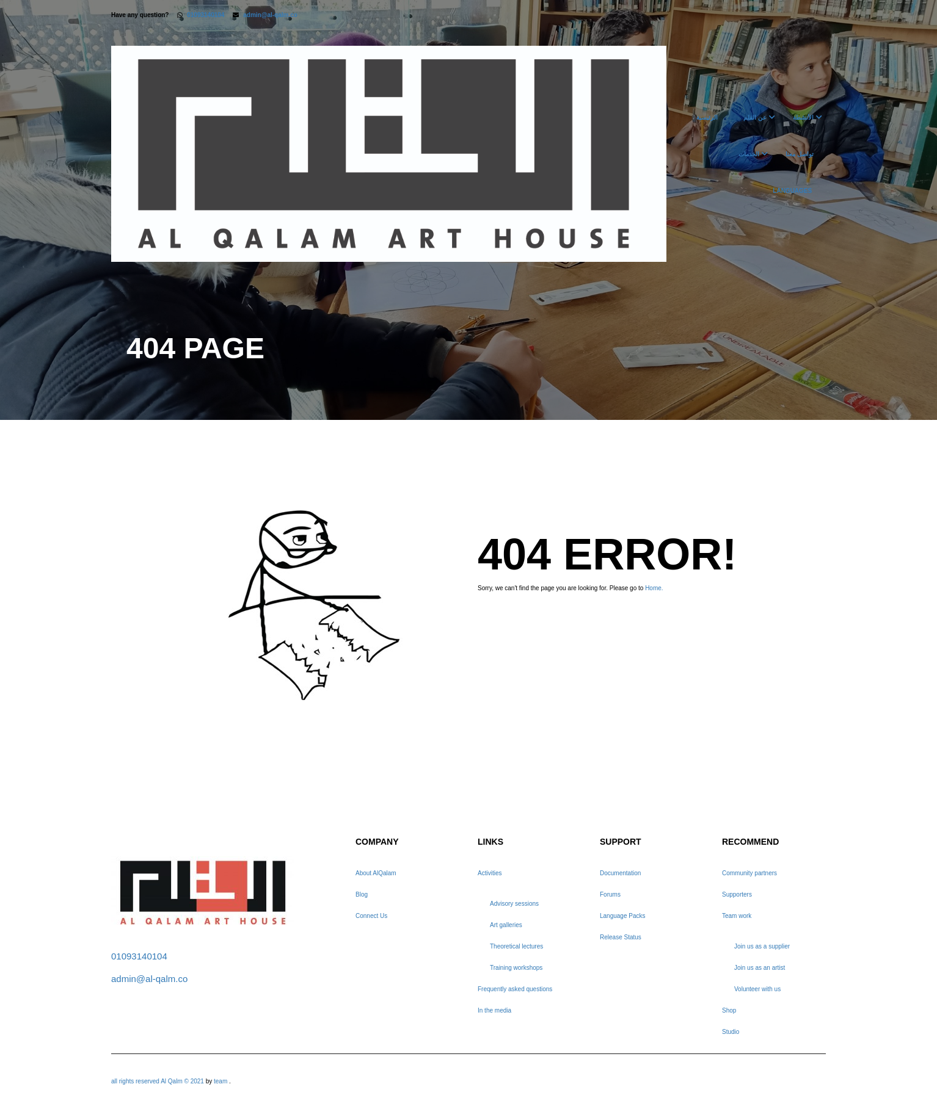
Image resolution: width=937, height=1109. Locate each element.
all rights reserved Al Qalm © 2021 (158, 1081)
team (220, 1081)
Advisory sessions (514, 903)
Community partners (749, 873)
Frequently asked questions (515, 989)
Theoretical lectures (516, 946)
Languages (792, 190)
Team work (736, 915)
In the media (494, 1010)
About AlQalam (375, 873)
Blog (361, 894)
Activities (489, 873)
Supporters (737, 894)
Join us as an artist (759, 967)
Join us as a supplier (762, 946)
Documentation (620, 873)
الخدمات (748, 154)
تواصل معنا (800, 154)
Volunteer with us (757, 989)
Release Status (620, 937)
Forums (610, 894)
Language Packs (623, 915)
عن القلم (755, 117)
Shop (729, 1010)
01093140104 (205, 15)
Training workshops (516, 967)
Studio (730, 1031)
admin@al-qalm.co (270, 15)
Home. (654, 588)
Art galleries (506, 925)
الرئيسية (707, 117)
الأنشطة (803, 117)
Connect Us (371, 915)
